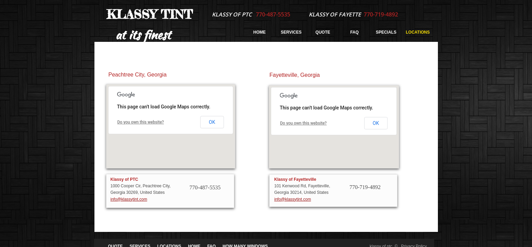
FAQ (354, 32)
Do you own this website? (140, 122)
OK (212, 122)
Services (291, 32)
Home (259, 32)
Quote (323, 32)
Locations (418, 32)
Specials (386, 32)
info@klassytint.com (129, 199)
